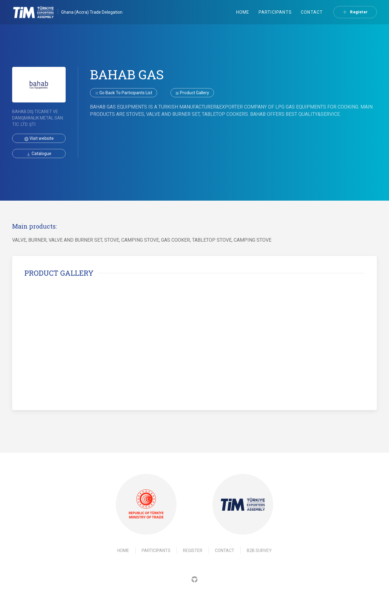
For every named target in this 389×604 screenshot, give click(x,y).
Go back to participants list (123, 92)
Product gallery (192, 92)
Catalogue (38, 153)
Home (243, 12)
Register (355, 12)
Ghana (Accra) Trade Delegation (91, 12)
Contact (312, 12)
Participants (275, 12)
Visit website (39, 138)
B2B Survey (259, 550)
